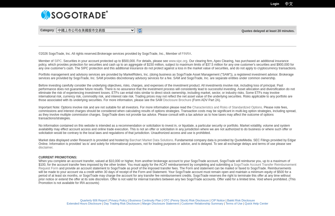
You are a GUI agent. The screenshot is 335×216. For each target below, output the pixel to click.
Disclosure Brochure (177, 100)
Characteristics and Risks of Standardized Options (227, 107)
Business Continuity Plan (145, 200)
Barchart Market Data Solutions (151, 140)
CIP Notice (218, 200)
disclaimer (45, 147)
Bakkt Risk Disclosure (241, 200)
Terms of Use (234, 203)
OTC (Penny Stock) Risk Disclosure (186, 200)
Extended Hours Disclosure (84, 203)
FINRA (186, 53)
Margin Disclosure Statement (160, 203)
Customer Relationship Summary (202, 203)
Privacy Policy (118, 200)
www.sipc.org (178, 61)
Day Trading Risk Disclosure (122, 203)
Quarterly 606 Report (93, 200)
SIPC (58, 61)
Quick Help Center (256, 203)
